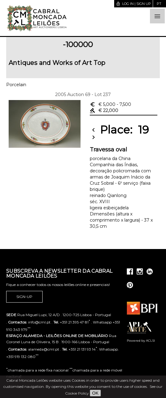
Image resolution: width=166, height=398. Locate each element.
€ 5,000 (110, 104)
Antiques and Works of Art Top (57, 62)
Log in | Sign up (133, 4)
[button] (157, 16)
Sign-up (24, 296)
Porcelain (16, 84)
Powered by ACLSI (141, 341)
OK (95, 393)
